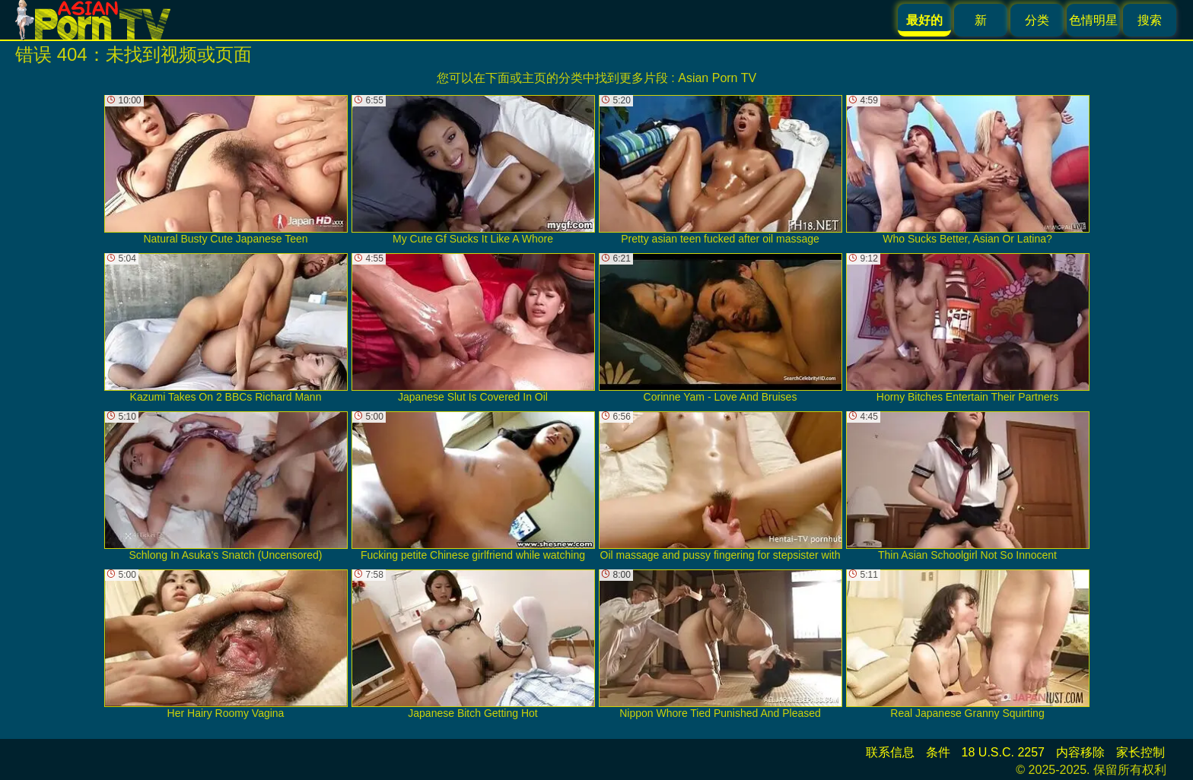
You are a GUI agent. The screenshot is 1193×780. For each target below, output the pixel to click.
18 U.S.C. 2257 (1003, 752)
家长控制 (1140, 752)
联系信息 (890, 752)
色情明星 (1093, 20)
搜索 (1149, 20)
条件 (938, 752)
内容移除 (1080, 752)
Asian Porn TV (717, 77)
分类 (1037, 20)
